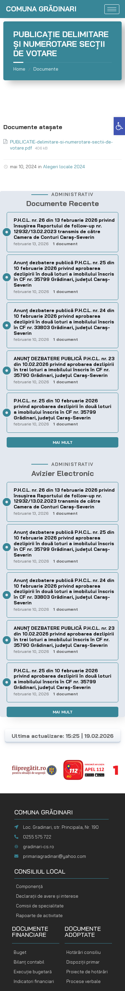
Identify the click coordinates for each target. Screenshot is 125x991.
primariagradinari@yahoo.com (54, 856)
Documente (45, 69)
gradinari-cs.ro (38, 846)
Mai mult (63, 442)
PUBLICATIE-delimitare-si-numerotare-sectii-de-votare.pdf (61, 145)
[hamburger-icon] (111, 9)
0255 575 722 (37, 836)
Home (19, 69)
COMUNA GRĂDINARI (41, 8)
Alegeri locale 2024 (64, 167)
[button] (119, 126)
